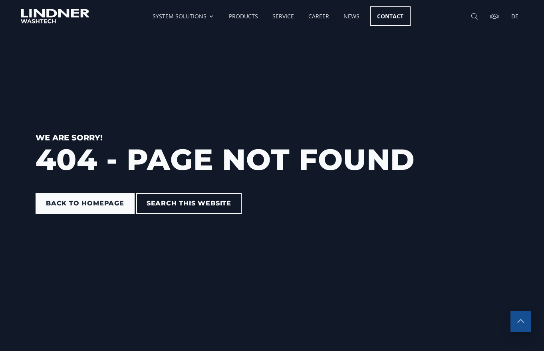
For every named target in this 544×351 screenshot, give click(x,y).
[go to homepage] (55, 16)
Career (318, 16)
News (351, 16)
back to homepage (85, 203)
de (514, 16)
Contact (390, 16)
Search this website (189, 203)
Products (243, 16)
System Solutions (183, 16)
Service (283, 16)
